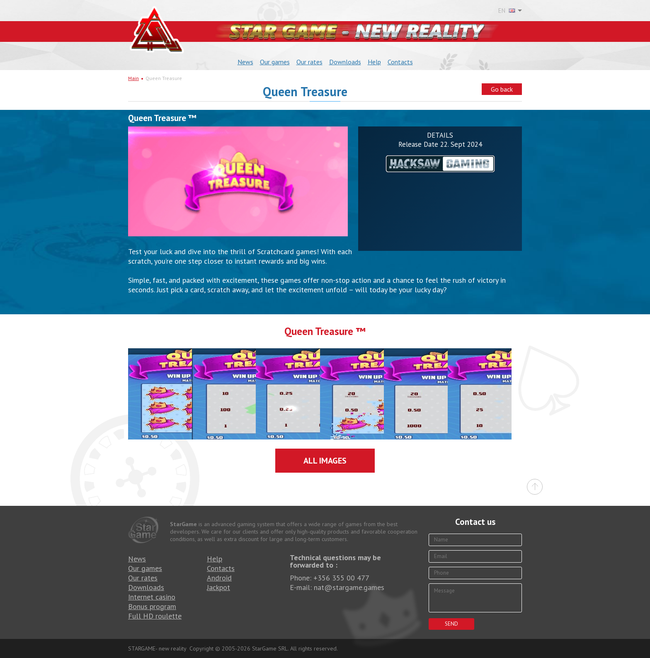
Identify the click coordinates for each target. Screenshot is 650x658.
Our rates (309, 62)
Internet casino (151, 597)
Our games (275, 62)
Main (133, 78)
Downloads (345, 62)
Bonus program (152, 606)
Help (374, 62)
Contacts (400, 62)
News (245, 62)
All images (325, 460)
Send (451, 623)
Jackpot (218, 587)
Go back (502, 89)
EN (506, 11)
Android (219, 578)
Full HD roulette (155, 616)
